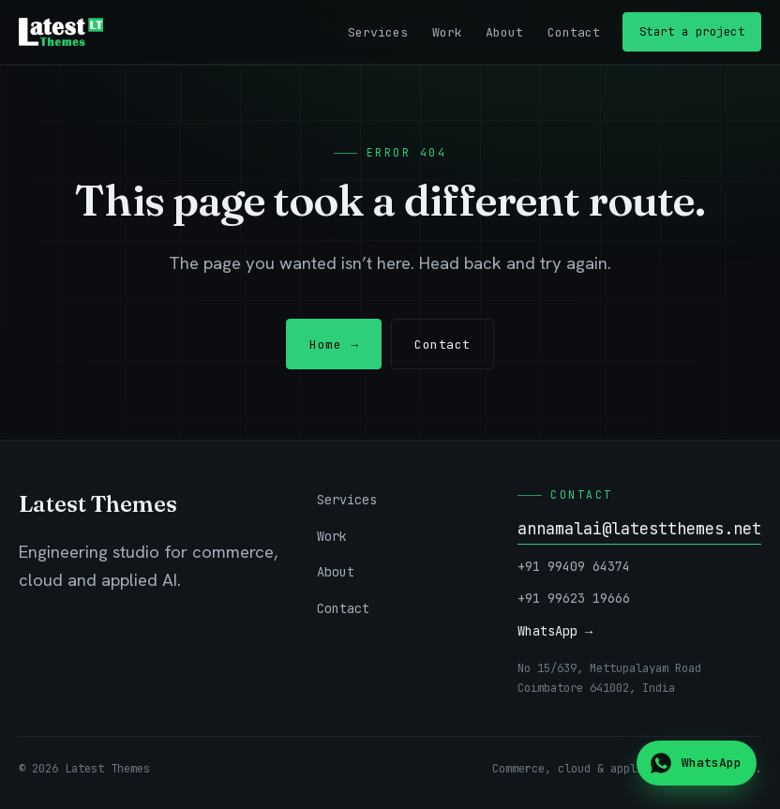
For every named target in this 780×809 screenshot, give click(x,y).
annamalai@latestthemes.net (639, 528)
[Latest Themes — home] (61, 32)
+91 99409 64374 (574, 566)
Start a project (692, 31)
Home (333, 344)
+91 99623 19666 (574, 598)
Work (447, 32)
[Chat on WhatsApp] (697, 763)
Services (378, 32)
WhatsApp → (555, 630)
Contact (574, 32)
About (504, 32)
